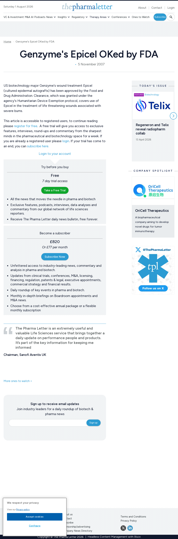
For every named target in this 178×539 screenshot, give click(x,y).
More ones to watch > (18, 381)
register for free (25, 126)
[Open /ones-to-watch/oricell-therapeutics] (153, 190)
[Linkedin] (130, 528)
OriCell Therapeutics (152, 210)
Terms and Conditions (133, 516)
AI (32, 17)
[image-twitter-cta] (153, 270)
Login (171, 7)
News (49, 17)
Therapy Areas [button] (98, 17)
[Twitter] (123, 528)
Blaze (137, 536)
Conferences (119, 17)
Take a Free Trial (55, 190)
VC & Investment (14, 17)
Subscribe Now (55, 256)
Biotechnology (152, 94)
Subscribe (160, 17)
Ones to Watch (141, 17)
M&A (27, 17)
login (65, 141)
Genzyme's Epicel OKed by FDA (35, 41)
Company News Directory (77, 530)
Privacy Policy (129, 520)
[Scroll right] (173, 115)
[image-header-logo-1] (87, 7)
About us (67, 514)
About (142, 7)
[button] (55, 17)
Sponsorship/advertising (76, 526)
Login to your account (55, 154)
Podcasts (39, 17)
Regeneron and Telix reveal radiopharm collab (153, 129)
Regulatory (78, 17)
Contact (156, 7)
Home (7, 41)
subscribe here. (38, 146)
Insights (62, 17)
